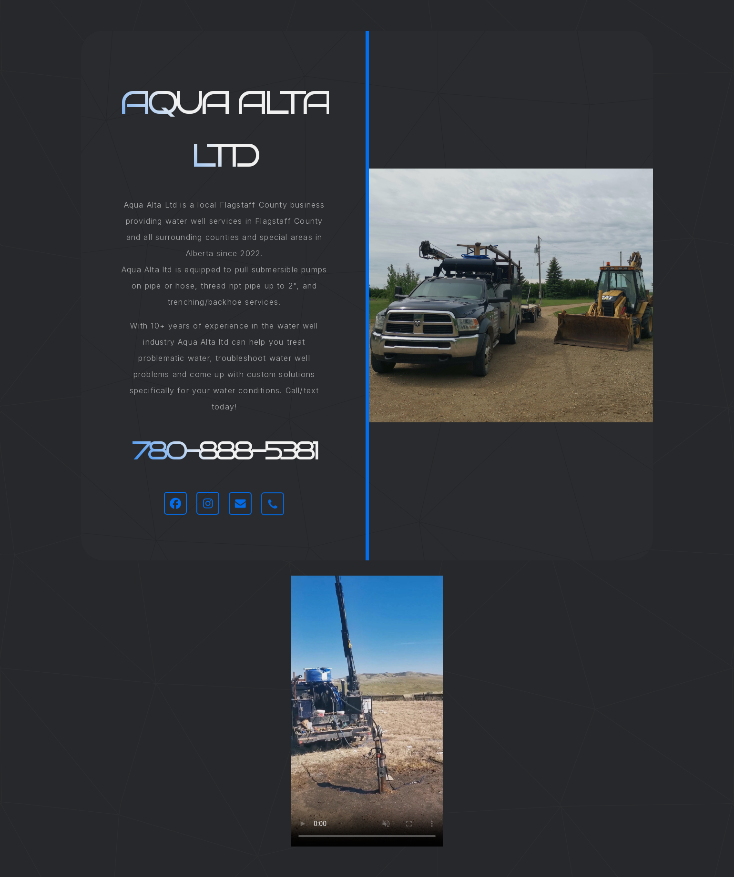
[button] (175, 503)
